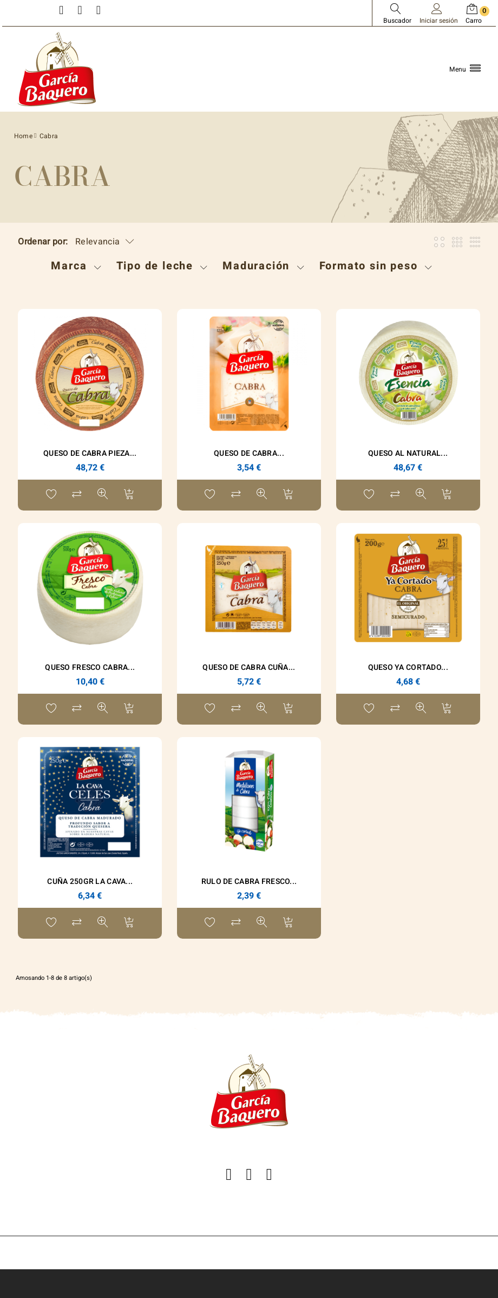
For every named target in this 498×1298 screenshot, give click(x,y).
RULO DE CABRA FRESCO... (249, 881)
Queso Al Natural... (408, 453)
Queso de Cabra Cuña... (248, 667)
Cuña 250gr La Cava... (90, 881)
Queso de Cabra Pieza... (89, 453)
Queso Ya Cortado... (408, 667)
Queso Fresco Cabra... (90, 667)
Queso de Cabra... (249, 453)
